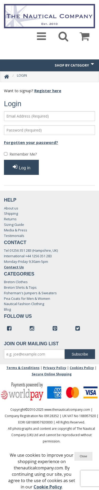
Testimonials (14, 235)
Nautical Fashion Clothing (24, 303)
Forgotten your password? (31, 142)
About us (11, 208)
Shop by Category (75, 64)
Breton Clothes (16, 281)
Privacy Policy (54, 368)
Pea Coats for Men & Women (27, 298)
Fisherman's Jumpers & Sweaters (30, 293)
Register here (47, 90)
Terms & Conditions (23, 368)
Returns (10, 219)
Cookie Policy (48, 487)
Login (22, 75)
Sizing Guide (14, 224)
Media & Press (15, 230)
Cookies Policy (82, 368)
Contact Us (14, 267)
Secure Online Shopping (52, 374)
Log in (21, 167)
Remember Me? (23, 154)
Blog (7, 309)
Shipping (11, 213)
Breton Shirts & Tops (20, 287)
